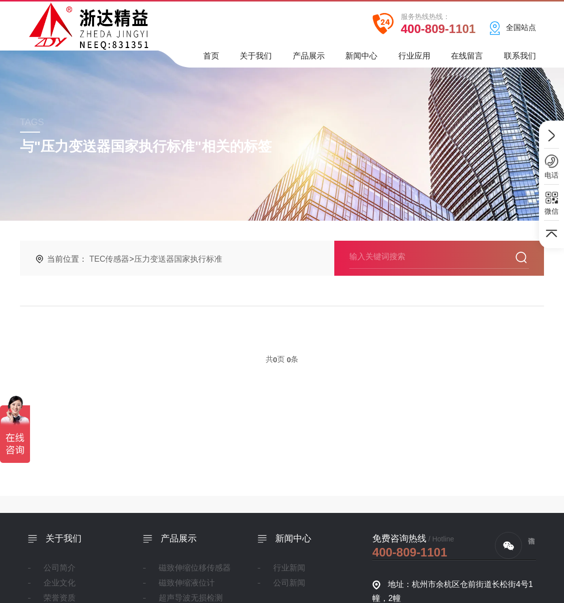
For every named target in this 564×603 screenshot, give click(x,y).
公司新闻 (289, 582)
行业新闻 (289, 567)
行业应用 (414, 59)
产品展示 (309, 59)
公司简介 (60, 567)
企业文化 (60, 582)
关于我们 (256, 59)
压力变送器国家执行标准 (178, 259)
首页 (211, 59)
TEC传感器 (109, 259)
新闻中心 (361, 59)
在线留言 (467, 59)
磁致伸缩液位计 (186, 582)
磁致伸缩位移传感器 (194, 567)
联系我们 (520, 59)
